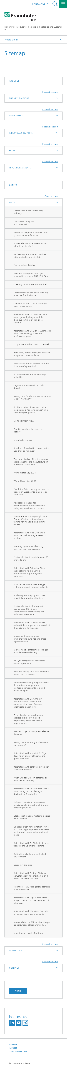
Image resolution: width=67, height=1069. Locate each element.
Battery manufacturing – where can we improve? (31, 743)
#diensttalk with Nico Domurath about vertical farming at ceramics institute (30, 535)
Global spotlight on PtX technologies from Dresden (32, 817)
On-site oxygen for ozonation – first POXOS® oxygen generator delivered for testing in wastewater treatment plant (31, 831)
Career (13, 185)
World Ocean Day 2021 (25, 481)
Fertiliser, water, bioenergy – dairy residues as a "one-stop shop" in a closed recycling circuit (31, 410)
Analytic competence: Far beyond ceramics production (30, 662)
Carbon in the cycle (23, 865)
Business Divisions (19, 98)
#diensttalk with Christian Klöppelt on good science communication (31, 912)
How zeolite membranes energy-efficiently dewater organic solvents (31, 585)
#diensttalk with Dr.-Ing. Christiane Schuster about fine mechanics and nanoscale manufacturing (31, 876)
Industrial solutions (21, 133)
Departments (16, 115)
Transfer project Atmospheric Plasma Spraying (31, 732)
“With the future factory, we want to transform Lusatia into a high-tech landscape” (31, 492)
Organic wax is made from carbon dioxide (30, 386)
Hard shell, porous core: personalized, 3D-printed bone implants (32, 354)
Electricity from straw (24, 421)
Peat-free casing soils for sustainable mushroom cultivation (31, 673)
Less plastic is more (23, 440)
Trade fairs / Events (20, 167)
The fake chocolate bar (25, 265)
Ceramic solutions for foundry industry (28, 212)
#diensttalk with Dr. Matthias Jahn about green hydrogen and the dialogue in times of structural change (30, 318)
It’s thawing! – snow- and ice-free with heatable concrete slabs (30, 255)
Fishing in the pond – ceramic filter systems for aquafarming (31, 233)
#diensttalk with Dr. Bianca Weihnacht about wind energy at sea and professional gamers (32, 333)
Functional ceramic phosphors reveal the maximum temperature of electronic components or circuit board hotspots (31, 686)
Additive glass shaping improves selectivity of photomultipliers (29, 596)
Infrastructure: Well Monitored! (29, 933)
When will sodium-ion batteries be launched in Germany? (30, 779)
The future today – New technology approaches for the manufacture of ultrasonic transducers (31, 462)
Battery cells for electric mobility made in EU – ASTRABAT (32, 397)
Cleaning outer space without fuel (30, 284)
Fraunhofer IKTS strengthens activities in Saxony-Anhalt (32, 888)
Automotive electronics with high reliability (30, 375)
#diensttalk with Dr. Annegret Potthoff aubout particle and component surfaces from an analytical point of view (28, 703)
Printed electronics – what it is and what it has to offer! (30, 244)
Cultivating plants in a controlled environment (30, 855)
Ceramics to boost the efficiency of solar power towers (31, 305)
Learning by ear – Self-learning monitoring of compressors (28, 547)
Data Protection (18, 1052)
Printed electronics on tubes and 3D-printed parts (31, 558)
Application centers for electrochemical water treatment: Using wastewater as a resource (30, 505)
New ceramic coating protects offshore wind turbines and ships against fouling (30, 639)
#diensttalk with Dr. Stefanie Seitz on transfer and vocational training (31, 844)
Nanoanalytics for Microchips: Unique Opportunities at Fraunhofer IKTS (32, 923)
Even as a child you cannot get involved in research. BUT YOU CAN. (31, 274)
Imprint (13, 1048)
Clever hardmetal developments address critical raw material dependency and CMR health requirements (29, 719)
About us (14, 81)
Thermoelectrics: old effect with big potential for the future (31, 294)
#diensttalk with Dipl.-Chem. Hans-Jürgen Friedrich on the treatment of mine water (31, 900)
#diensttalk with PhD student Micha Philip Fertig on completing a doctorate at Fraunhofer (31, 791)
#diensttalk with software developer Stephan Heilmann (31, 768)
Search (55, 4)
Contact (14, 968)
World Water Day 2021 (25, 472)
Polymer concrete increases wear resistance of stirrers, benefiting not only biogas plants (31, 805)
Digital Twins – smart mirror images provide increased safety (31, 651)
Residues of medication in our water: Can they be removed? (31, 449)
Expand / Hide (56, 98)
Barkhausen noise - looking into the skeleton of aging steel (31, 364)
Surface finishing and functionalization (24, 223)
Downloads (16, 950)
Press (12, 150)
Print (17, 991)
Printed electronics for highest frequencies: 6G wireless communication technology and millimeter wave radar (29, 610)
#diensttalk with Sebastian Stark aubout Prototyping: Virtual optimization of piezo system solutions (29, 572)
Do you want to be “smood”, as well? (32, 344)
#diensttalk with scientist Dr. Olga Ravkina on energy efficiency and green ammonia (30, 756)
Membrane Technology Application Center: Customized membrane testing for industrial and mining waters (31, 520)
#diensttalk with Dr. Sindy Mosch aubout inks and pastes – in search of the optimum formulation (32, 625)
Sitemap (13, 1045)
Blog (12, 202)
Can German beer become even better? (29, 430)
